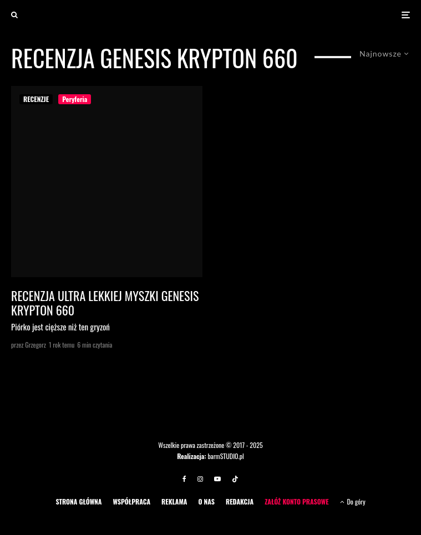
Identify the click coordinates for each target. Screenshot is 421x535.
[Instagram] (200, 479)
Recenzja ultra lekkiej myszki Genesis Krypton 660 (105, 303)
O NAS (206, 501)
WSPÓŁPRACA (131, 501)
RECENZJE (36, 99)
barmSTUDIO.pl (225, 456)
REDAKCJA (239, 501)
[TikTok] (235, 479)
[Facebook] (184, 479)
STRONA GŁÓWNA (78, 501)
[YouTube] (217, 479)
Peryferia (74, 99)
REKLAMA (174, 501)
